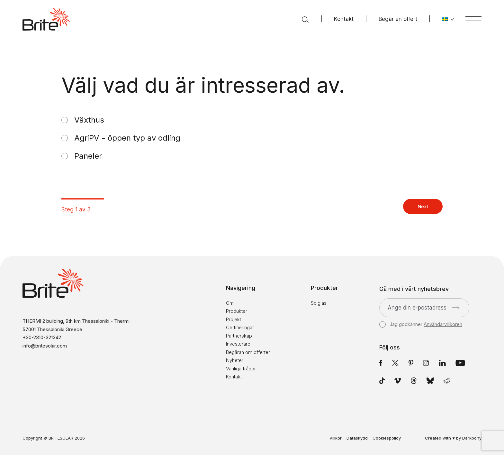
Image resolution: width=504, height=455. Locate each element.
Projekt (233, 319)
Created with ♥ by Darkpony (453, 438)
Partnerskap (239, 336)
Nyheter (234, 360)
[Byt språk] (448, 19)
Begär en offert (398, 19)
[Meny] (473, 18)
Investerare (238, 344)
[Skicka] (456, 307)
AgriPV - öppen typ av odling (127, 138)
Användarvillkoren (443, 324)
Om (230, 303)
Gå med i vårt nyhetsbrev (414, 289)
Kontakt (344, 19)
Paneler (88, 156)
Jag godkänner (420, 324)
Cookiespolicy (387, 438)
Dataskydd (357, 438)
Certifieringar (240, 327)
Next (423, 206)
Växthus (89, 120)
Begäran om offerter (248, 352)
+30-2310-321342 (41, 337)
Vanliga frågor (241, 369)
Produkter (236, 311)
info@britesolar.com (44, 346)
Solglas (319, 303)
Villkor (335, 438)
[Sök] (305, 19)
